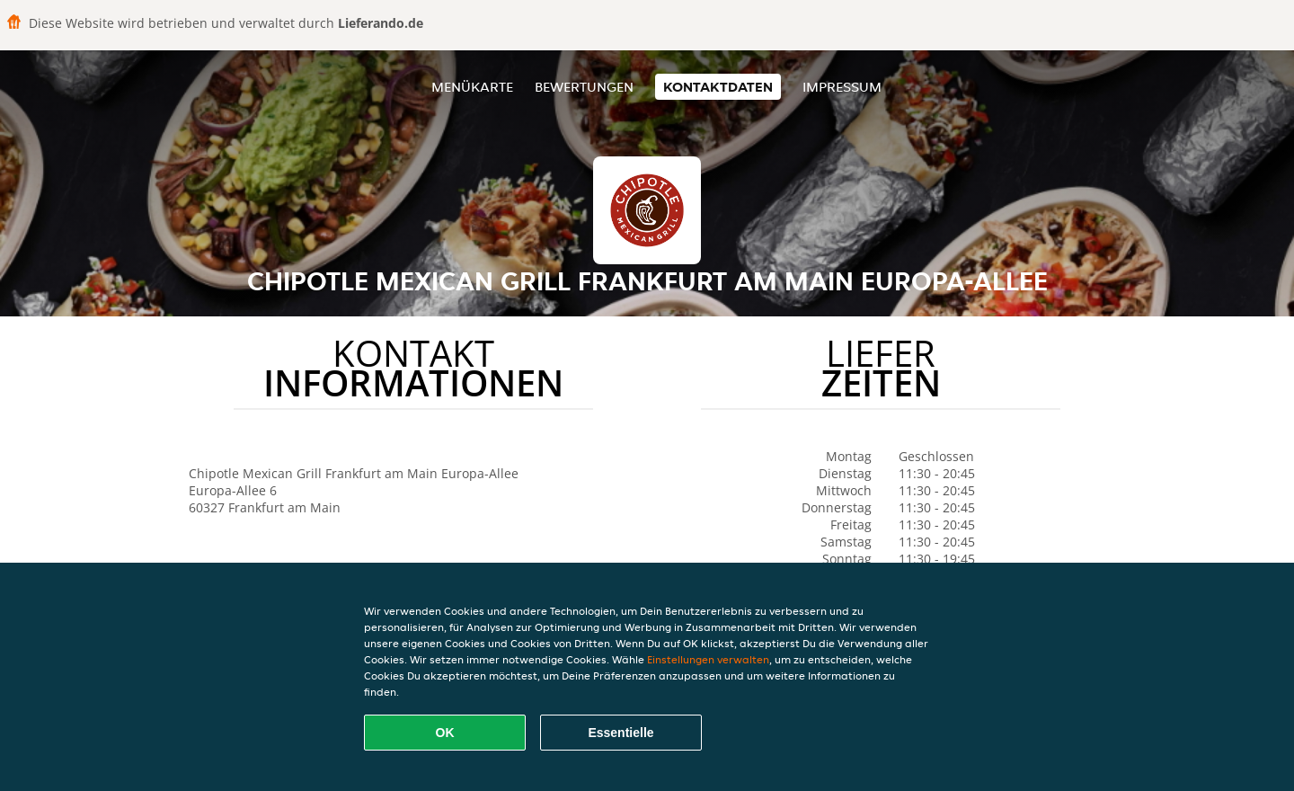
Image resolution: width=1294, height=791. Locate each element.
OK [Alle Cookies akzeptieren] (445, 732)
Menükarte (472, 86)
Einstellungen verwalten (708, 659)
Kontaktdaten (718, 86)
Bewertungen (584, 86)
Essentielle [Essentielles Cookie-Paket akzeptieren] (620, 732)
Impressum (842, 86)
